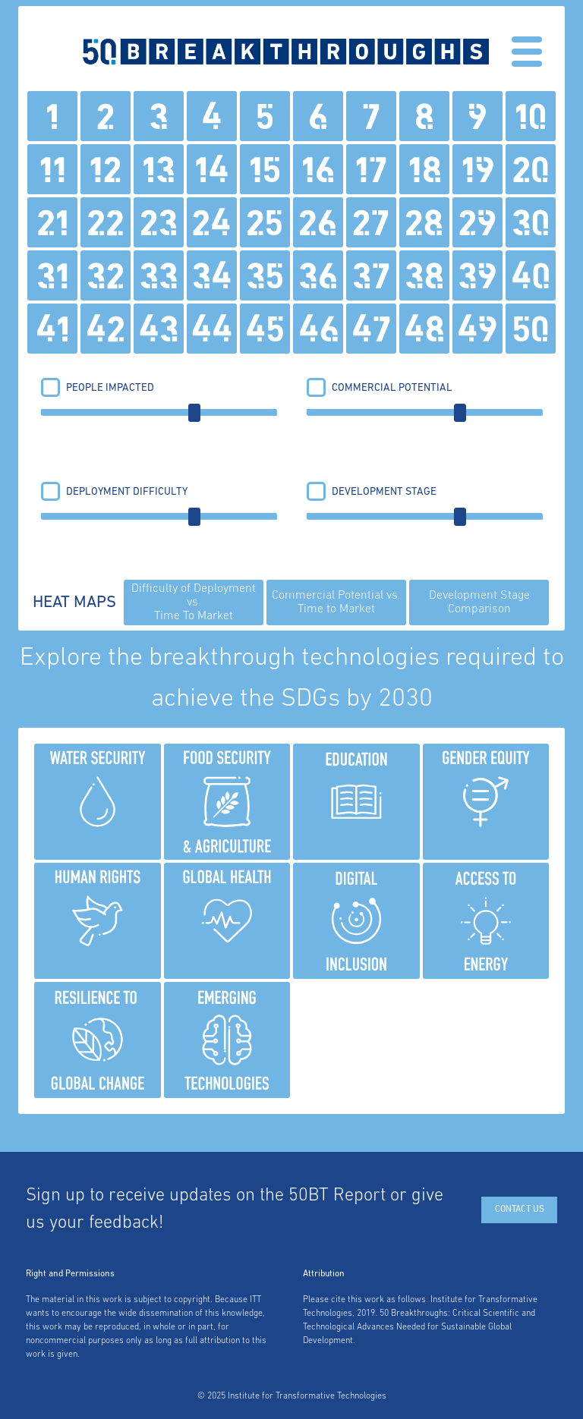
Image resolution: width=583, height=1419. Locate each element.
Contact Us (519, 1209)
